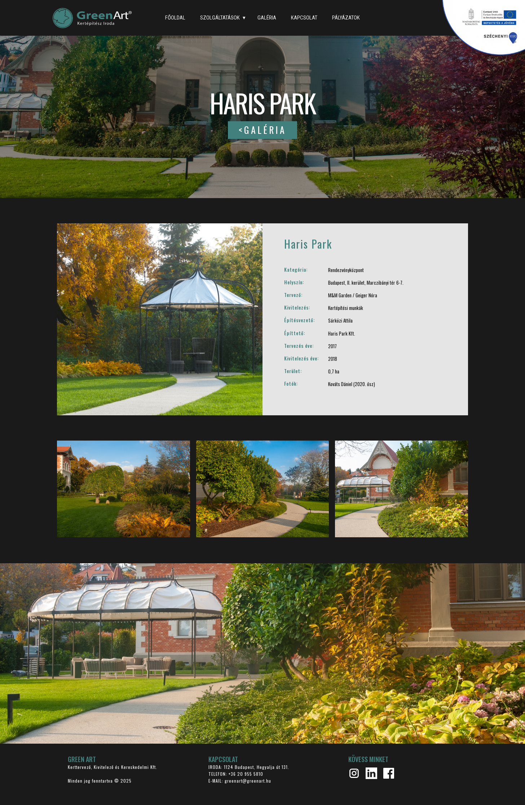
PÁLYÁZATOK (346, 17)
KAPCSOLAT (304, 17)
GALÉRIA (266, 17)
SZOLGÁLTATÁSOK (220, 17)
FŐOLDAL (175, 17)
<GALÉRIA (262, 130)
